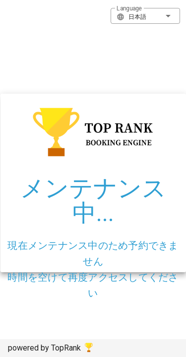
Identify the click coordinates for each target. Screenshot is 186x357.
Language (129, 8)
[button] (145, 16)
